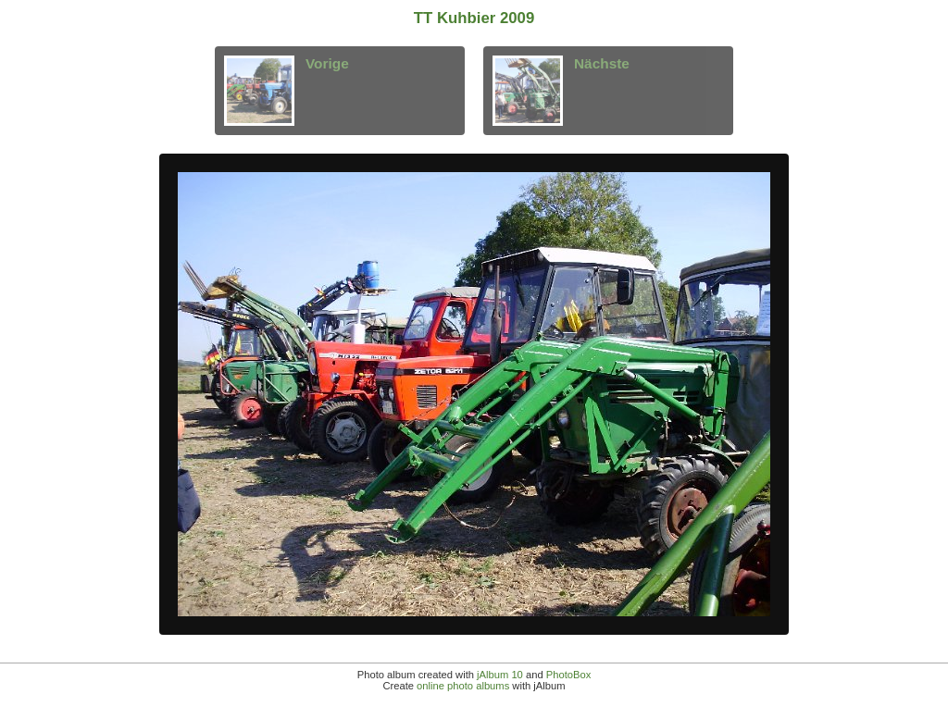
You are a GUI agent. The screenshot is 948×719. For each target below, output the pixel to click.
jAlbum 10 (500, 674)
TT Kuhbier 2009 (474, 18)
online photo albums (463, 685)
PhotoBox (569, 674)
